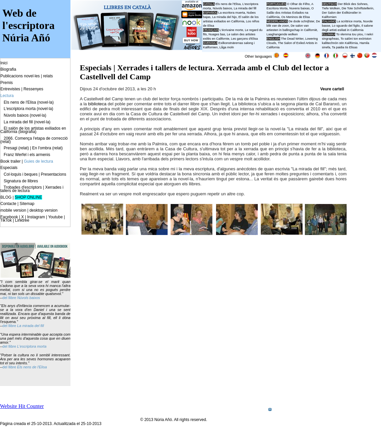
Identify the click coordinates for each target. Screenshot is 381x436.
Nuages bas (217, 34)
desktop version (43, 210)
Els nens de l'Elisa (32, 367)
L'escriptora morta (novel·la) (28, 108)
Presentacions (53, 174)
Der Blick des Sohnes (353, 4)
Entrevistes (10, 89)
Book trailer (10, 161)
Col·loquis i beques (20, 174)
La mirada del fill (30, 326)
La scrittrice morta (349, 21)
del (5, 298)
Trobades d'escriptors (23, 187)
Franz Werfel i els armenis (27, 154)
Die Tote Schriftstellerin (357, 8)
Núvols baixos (28, 298)
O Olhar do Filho (298, 4)
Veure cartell (332, 89)
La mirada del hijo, (225, 17)
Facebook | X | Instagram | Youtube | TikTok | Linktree (32, 219)
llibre (12, 298)
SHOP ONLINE (28, 197)
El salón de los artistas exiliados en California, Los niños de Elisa (231, 21)
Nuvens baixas (299, 8)
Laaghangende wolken (282, 34)
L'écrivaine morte (231, 30)
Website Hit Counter (22, 406)
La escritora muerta (231, 12)
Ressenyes (33, 89)
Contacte (8, 203)
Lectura (7, 95)
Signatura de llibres (21, 181)
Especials (8, 167)
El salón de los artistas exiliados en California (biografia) (33, 130)
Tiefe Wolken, (331, 8)
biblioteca (97, 103)
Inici (3, 63)
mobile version (13, 210)
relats (48, 76)
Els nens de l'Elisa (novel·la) (29, 102)
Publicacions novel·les (20, 76)
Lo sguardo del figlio (346, 25)
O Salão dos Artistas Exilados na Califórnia (290, 13)
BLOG (5, 197)
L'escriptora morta (31, 346)
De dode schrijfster (301, 21)
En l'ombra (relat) (47, 148)
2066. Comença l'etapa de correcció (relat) (34, 140)
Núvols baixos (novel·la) (25, 115)
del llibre (9, 326)
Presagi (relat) (16, 148)
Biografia (8, 69)
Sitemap (27, 203)
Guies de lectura (38, 161)
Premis (6, 82)
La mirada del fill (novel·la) (27, 122)
